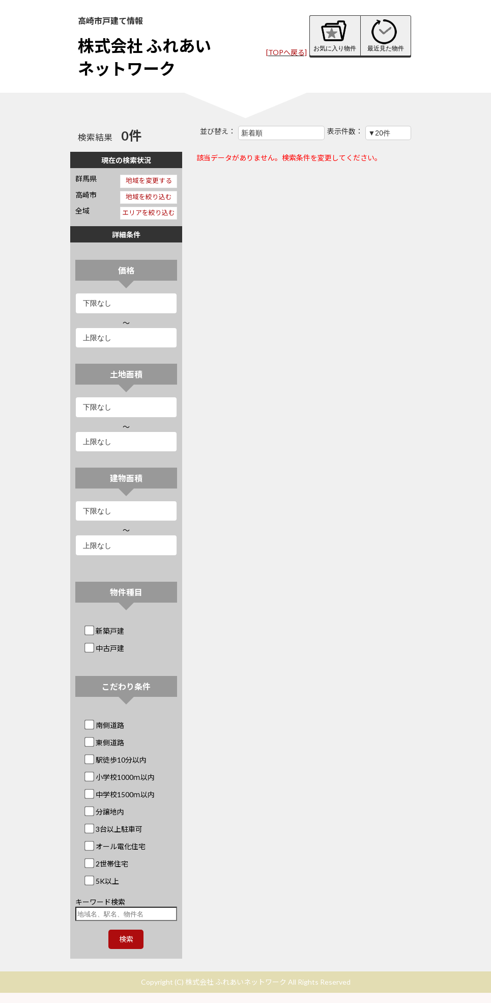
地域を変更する (149, 180)
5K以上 (102, 881)
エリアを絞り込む (148, 212)
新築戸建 (105, 631)
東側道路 (105, 742)
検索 (126, 939)
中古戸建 (105, 648)
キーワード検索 (100, 902)
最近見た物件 (385, 35)
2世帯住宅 (107, 863)
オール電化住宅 (116, 846)
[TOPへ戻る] (286, 52)
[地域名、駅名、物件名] (126, 914)
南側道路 (105, 725)
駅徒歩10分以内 (116, 759)
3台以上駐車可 (114, 829)
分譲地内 (105, 811)
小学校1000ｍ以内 (120, 777)
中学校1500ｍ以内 (120, 794)
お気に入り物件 (334, 35)
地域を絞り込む (149, 197)
